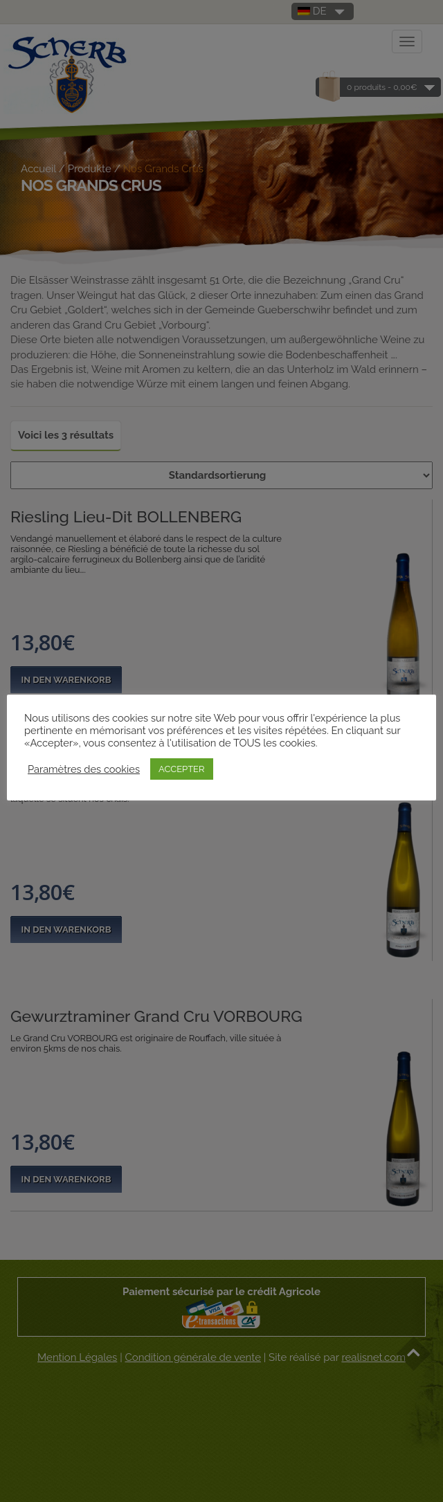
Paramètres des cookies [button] (84, 769)
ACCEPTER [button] (182, 769)
